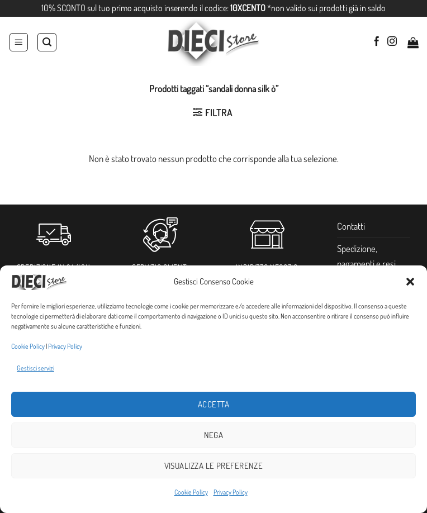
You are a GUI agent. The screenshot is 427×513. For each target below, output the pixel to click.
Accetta (213, 404)
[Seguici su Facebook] (376, 42)
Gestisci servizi (35, 368)
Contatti (351, 226)
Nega (214, 435)
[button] (410, 281)
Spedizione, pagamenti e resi (366, 256)
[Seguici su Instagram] (392, 42)
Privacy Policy (65, 346)
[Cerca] (46, 42)
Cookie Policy (28, 346)
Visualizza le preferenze (213, 465)
